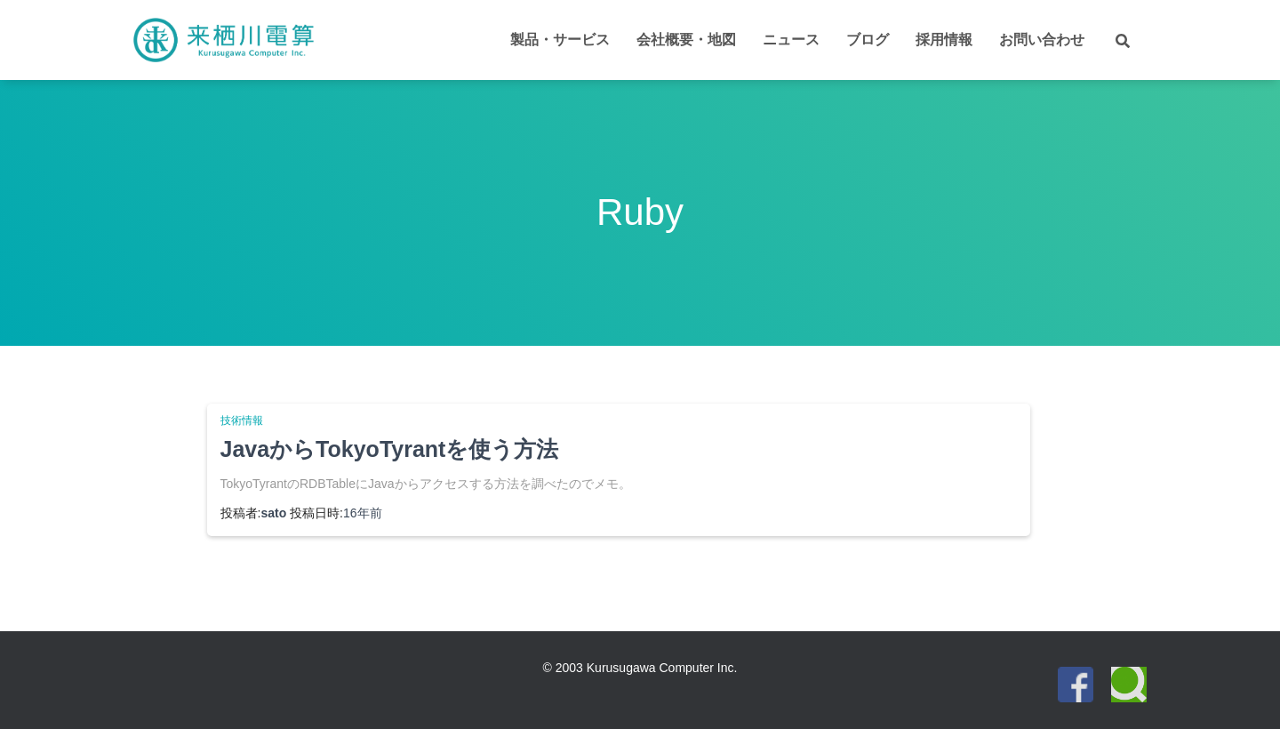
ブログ (867, 39)
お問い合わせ (1041, 39)
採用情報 (944, 39)
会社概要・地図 (686, 39)
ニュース (791, 39)
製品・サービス (560, 39)
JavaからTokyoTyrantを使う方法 (389, 449)
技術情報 (241, 420)
